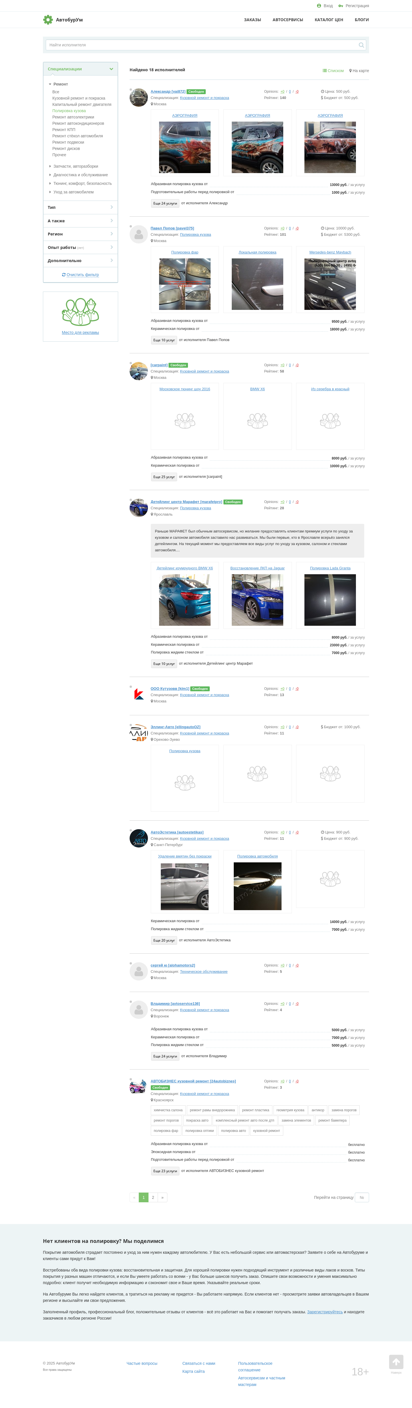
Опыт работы (80, 247)
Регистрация (353, 5)
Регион (80, 234)
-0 (297, 92)
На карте (359, 70)
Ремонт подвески (68, 142)
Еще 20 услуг (164, 940)
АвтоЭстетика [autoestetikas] (177, 832)
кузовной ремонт (266, 1131)
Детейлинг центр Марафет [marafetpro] (186, 502)
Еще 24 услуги (165, 203)
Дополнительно (80, 260)
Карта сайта (194, 1371)
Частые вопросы (142, 1363)
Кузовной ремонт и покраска (78, 98)
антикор (318, 1110)
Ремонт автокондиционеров (78, 123)
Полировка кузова (69, 110)
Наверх (396, 1364)
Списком (333, 70)
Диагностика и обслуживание (78, 175)
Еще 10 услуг (164, 340)
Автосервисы (288, 19)
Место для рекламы (80, 316)
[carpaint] (159, 365)
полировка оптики (199, 1131)
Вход (325, 5)
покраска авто (197, 1120)
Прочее (59, 155)
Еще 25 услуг (164, 476)
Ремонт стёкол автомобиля (77, 136)
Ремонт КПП (63, 129)
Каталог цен (329, 19)
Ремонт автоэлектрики (73, 117)
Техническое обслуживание (203, 971)
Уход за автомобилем (71, 192)
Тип (80, 207)
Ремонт (58, 84)
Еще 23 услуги (165, 1171)
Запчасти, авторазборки (73, 166)
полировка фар (166, 1131)
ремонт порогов (166, 1120)
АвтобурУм (69, 19)
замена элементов (296, 1120)
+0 (282, 92)
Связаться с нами (199, 1363)
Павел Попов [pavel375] (172, 228)
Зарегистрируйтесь (325, 1312)
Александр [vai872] (168, 91)
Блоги (362, 19)
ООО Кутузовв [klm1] (170, 688)
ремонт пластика (255, 1110)
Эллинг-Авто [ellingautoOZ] (176, 727)
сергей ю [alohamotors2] (173, 965)
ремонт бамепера (332, 1120)
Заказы (252, 19)
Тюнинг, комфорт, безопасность (80, 183)
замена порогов (344, 1110)
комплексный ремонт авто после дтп (245, 1120)
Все (55, 92)
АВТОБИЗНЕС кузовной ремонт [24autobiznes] (193, 1081)
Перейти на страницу (334, 1197)
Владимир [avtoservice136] (175, 1003)
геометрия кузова (290, 1110)
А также (80, 220)
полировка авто (233, 1131)
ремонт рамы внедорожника (212, 1110)
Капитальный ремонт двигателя (81, 104)
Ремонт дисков (66, 148)
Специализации (80, 69)
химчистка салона (168, 1110)
